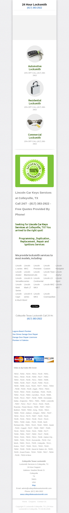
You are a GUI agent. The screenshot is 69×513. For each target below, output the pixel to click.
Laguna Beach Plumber (22, 331)
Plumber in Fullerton (20, 340)
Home (24, 502)
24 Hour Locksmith (34, 4)
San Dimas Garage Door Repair (25, 334)
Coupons (32, 502)
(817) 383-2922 (34, 8)
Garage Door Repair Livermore (25, 337)
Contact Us (41, 502)
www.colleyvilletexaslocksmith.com (34, 494)
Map (34, 485)
